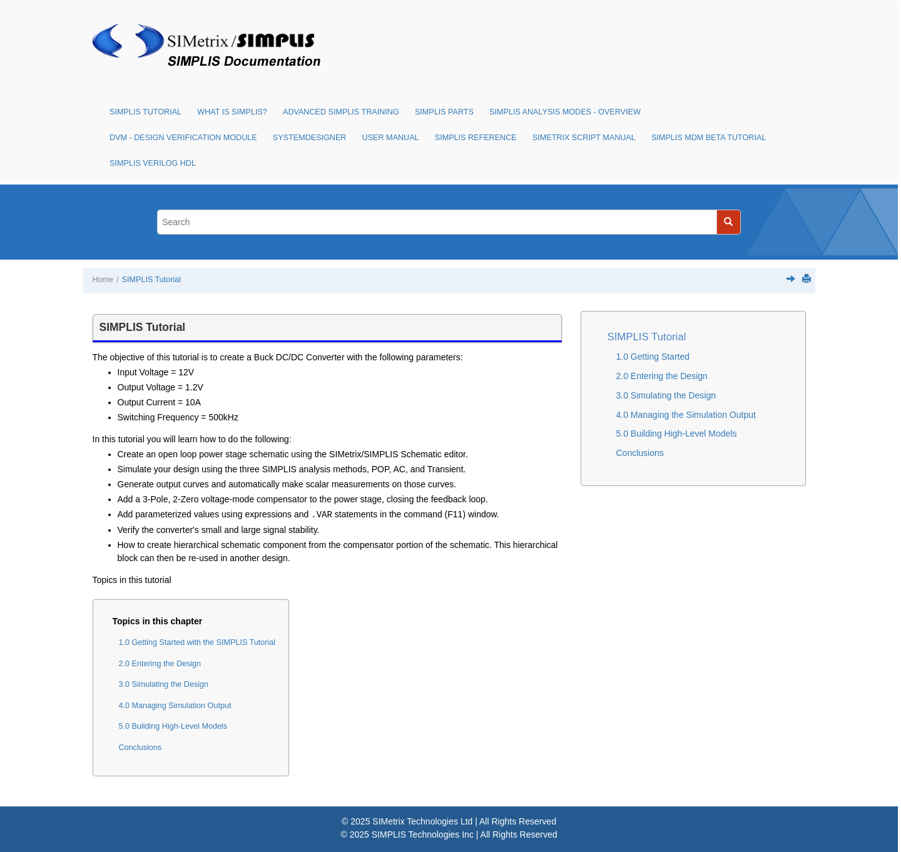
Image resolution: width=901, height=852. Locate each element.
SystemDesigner (310, 137)
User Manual (390, 137)
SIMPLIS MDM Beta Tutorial (708, 137)
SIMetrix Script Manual (584, 137)
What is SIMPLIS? (232, 112)
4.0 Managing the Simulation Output (686, 415)
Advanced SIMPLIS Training (341, 112)
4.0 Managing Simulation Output (175, 705)
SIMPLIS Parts (444, 112)
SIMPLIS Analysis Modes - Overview (565, 112)
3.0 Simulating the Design (164, 684)
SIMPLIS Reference (476, 137)
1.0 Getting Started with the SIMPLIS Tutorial (197, 642)
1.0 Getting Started (653, 357)
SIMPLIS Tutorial (145, 112)
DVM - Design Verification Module (183, 137)
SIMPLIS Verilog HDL (152, 163)
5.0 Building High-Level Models (173, 726)
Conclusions (140, 747)
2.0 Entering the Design (160, 663)
